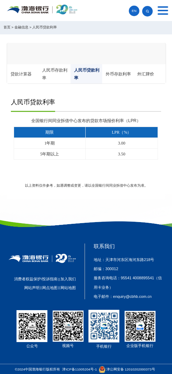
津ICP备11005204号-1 (79, 369)
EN (134, 11)
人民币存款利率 (54, 74)
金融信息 (21, 27)
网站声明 (32, 288)
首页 (7, 27)
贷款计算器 (21, 74)
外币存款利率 (118, 74)
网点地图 (50, 288)
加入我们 (68, 279)
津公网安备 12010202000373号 (130, 369)
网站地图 (68, 288)
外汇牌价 (145, 74)
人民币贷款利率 (44, 27)
